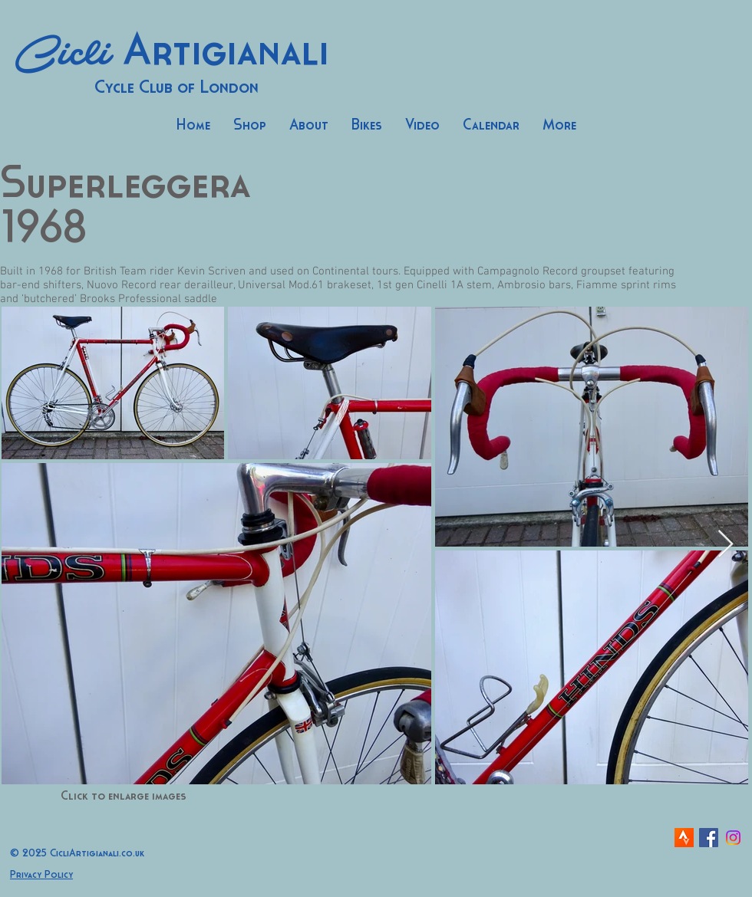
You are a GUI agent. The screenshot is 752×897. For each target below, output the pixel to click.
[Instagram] (733, 837)
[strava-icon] (684, 837)
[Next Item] (725, 545)
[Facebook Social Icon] (708, 837)
